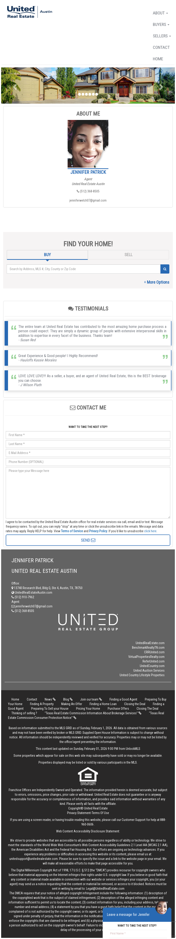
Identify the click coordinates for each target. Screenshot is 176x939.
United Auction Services (149, 670)
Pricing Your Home (88, 708)
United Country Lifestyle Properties (142, 675)
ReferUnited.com (154, 661)
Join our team (91, 699)
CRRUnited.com (154, 652)
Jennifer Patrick (88, 172)
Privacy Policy (98, 531)
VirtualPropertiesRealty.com (146, 657)
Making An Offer (71, 704)
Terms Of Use (100, 813)
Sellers (162, 36)
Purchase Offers (118, 708)
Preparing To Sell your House (50, 708)
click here (150, 531)
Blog (68, 699)
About (160, 13)
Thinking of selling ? (24, 713)
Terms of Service (72, 531)
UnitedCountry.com (152, 666)
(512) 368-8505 (88, 191)
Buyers (161, 24)
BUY (47, 254)
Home (158, 58)
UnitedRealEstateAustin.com (31, 592)
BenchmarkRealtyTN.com (148, 647)
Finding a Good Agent (123, 699)
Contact (161, 47)
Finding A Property (42, 704)
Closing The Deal (147, 708)
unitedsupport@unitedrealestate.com (33, 859)
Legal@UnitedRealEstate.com (105, 888)
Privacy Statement (79, 813)
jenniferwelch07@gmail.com (88, 200)
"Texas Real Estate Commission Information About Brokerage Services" (93, 713)
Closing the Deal (134, 704)
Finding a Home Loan (103, 704)
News (50, 699)
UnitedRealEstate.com (150, 643)
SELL (128, 254)
